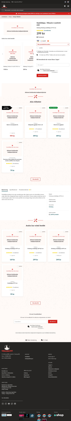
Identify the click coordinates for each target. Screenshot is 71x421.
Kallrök (50, 373)
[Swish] (9, 415)
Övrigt (10, 16)
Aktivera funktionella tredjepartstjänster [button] (17, 31)
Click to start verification (48, 70)
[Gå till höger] (33, 54)
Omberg (51, 206)
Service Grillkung (6, 375)
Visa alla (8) (35, 179)
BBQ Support (27, 377)
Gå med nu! (53, 321)
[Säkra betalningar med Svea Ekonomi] (4, 414)
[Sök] (35, 10)
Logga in (50, 365)
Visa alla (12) (35, 303)
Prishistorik (40, 37)
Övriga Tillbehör (17, 16)
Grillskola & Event (52, 371)
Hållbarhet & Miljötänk (53, 369)
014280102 (27, 356)
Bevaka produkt (42, 75)
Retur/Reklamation (52, 377)
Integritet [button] (50, 375)
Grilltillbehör (4, 16)
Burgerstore (26, 375)
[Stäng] (69, 13)
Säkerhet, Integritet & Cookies (8, 377)
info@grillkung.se (29, 358)
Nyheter (50, 367)
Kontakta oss (5, 371)
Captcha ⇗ (55, 72)
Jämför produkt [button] (54, 214)
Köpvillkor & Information (7, 373)
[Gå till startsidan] (4, 6)
